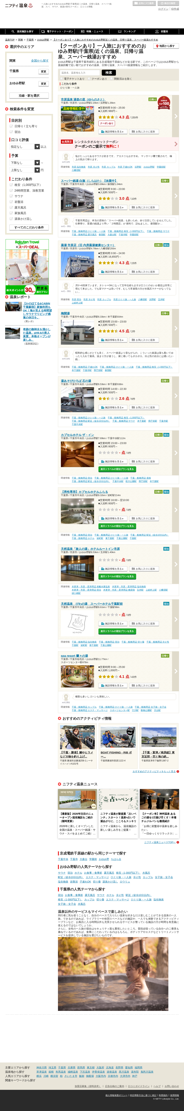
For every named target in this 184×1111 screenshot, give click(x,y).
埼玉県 (52, 1067)
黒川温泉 (124, 1071)
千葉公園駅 (122, 538)
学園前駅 (161, 167)
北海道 (110, 1067)
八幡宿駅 (76, 170)
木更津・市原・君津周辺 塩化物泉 (129, 586)
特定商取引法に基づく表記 (143, 1095)
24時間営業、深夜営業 (29, 190)
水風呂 (146, 872)
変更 (43, 71)
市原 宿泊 (76, 299)
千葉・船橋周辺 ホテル (83, 538)
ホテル (78, 872)
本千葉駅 (76, 370)
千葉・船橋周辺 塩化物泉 (84, 642)
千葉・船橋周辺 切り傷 (132, 642)
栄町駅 (100, 538)
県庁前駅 (98, 370)
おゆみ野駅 (149, 167)
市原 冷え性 (93, 167)
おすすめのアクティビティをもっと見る (154, 771)
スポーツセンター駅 (120, 710)
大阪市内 (101, 1075)
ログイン (163, 8)
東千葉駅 (109, 538)
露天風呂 (109, 872)
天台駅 (157, 710)
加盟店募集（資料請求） (88, 1086)
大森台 (83, 859)
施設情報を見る (113, 131)
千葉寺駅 (123, 234)
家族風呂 (20, 213)
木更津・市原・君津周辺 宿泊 (86, 590)
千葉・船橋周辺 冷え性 (157, 642)
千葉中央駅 (77, 424)
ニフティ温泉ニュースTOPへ (160, 842)
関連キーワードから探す (20, 1080)
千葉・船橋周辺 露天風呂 (84, 234)
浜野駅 (138, 167)
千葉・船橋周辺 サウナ (158, 231)
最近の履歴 (168, 3)
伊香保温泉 (98, 1071)
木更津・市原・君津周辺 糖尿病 (119, 590)
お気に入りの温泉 (144, 3)
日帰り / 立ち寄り (26, 126)
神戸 (134, 1075)
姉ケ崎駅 (76, 593)
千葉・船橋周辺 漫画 (140, 478)
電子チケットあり (74, 78)
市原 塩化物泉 (79, 167)
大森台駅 (112, 234)
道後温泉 (112, 1071)
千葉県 (62, 1067)
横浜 (39, 1075)
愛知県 (129, 1067)
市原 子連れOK (125, 167)
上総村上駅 (77, 302)
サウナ (62, 872)
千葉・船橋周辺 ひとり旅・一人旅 (88, 231)
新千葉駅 (93, 645)
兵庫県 (71, 1067)
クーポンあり (99, 78)
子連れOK (85, 881)
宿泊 (70, 872)
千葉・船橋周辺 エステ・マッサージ (90, 710)
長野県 (119, 1067)
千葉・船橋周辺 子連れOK (85, 367)
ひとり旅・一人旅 (121, 877)
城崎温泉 (73, 1071)
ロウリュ (125, 881)
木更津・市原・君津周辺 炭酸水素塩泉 (91, 586)
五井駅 (161, 299)
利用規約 (163, 1095)
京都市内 (113, 1075)
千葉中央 (63, 859)
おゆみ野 (104, 859)
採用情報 (174, 1095)
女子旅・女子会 (164, 877)
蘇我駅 (102, 234)
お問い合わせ (172, 1086)
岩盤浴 (74, 881)
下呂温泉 (85, 1071)
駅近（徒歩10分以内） (71, 877)
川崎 (46, 1075)
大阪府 (100, 1067)
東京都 (91, 1067)
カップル (148, 877)
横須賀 (54, 1075)
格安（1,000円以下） (128, 872)
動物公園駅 (146, 710)
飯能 (81, 1075)
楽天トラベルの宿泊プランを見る (117, 469)
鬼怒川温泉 (147, 1071)
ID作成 (175, 8)
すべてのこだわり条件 (29, 227)
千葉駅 (133, 538)
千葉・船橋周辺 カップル (84, 707)
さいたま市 (70, 1075)
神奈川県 (41, 1067)
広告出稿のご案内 (114, 1086)
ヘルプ (157, 1086)
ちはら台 (116, 859)
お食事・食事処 (93, 872)
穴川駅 (135, 710)
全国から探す (40, 60)
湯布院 (135, 1071)
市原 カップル (108, 167)
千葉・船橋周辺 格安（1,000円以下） (126, 231)
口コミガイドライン (139, 1086)
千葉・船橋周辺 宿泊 (82, 478)
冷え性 (137, 877)
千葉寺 (74, 859)
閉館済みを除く (123, 78)
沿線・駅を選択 (29, 95)
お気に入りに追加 (145, 131)
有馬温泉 (61, 1071)
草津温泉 (41, 1071)
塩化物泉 (63, 881)
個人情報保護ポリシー (116, 1095)
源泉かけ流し (110, 881)
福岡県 (138, 1067)
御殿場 (90, 1075)
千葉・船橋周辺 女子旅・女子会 (150, 707)
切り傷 (97, 881)
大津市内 (125, 1075)
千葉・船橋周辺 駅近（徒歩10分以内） (91, 421)
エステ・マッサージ (97, 877)
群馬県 (81, 1067)
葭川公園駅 (131, 481)
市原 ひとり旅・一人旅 (124, 299)
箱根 (51, 1071)
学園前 (93, 859)
